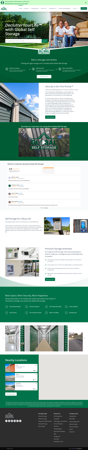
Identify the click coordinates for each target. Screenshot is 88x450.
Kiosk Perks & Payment (59, 431)
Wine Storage (41, 426)
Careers (71, 429)
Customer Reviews (73, 426)
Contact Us (72, 432)
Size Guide (56, 439)
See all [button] (66, 232)
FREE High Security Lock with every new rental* (16, 3)
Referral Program (73, 424)
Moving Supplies (58, 429)
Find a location (50, 117)
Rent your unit (44, 76)
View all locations (11, 394)
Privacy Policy (10, 448)
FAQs (55, 434)
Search (45, 41)
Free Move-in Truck (58, 441)
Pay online (83, 8)
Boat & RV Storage (42, 424)
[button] (6, 421)
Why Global (72, 418)
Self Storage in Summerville (60, 421)
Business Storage (42, 418)
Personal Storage (42, 416)
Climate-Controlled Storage (45, 421)
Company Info (72, 416)
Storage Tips (57, 436)
